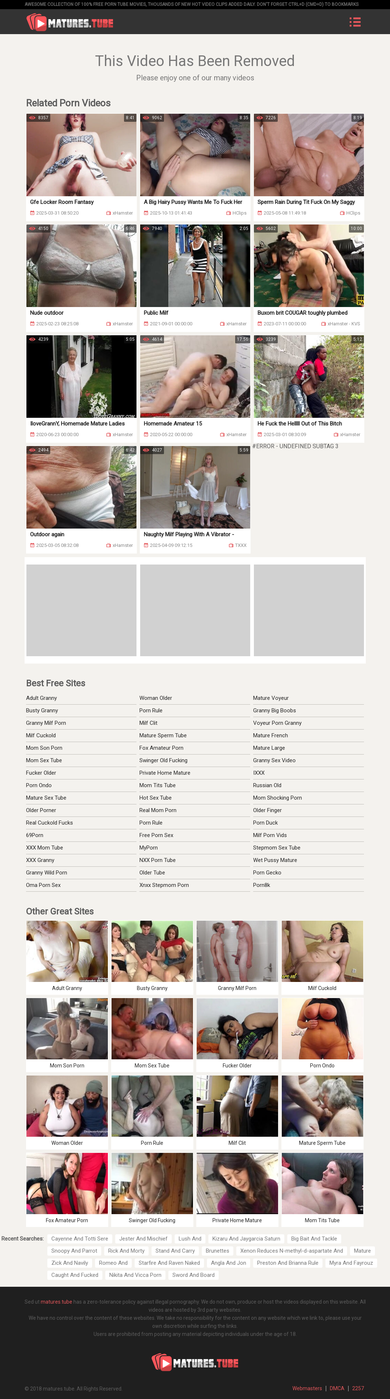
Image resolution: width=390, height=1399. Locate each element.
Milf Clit (148, 723)
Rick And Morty (126, 1251)
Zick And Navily (69, 1263)
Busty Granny (42, 710)
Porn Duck (265, 822)
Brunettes (217, 1251)
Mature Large (269, 748)
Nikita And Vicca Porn (135, 1275)
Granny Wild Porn (46, 872)
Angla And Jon (228, 1263)
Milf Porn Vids (270, 835)
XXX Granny (40, 860)
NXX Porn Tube (157, 860)
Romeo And (113, 1263)
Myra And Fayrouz (351, 1263)
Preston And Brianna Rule (287, 1263)
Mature (362, 1251)
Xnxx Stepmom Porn (164, 885)
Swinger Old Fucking (163, 760)
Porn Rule (151, 710)
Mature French (270, 735)
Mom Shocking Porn (277, 798)
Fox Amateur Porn (161, 748)
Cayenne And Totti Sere (79, 1238)
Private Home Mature (164, 773)
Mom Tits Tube (157, 785)
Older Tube (152, 872)
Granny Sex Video (274, 760)
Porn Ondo (39, 785)
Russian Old (267, 785)
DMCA (337, 1388)
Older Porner (41, 810)
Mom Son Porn (44, 748)
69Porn (34, 835)
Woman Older (155, 698)
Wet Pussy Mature (275, 860)
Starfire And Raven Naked (169, 1263)
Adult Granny (41, 698)
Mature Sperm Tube (163, 735)
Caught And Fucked (74, 1275)
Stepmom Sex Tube (276, 847)
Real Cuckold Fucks (49, 822)
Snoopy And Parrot (74, 1251)
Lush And (190, 1238)
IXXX (259, 773)
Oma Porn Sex (43, 885)
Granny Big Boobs (274, 710)
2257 (358, 1388)
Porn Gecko (267, 872)
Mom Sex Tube (44, 760)
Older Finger (267, 810)
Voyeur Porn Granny (277, 723)
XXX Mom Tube (44, 847)
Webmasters (307, 1388)
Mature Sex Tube (46, 798)
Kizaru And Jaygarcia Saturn (246, 1238)
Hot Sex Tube (155, 798)
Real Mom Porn (157, 810)
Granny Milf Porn (46, 723)
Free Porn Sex (156, 835)
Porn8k (261, 885)
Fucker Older (41, 773)
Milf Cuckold (41, 735)
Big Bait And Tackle (314, 1238)
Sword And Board (193, 1275)
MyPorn (148, 847)
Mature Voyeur (271, 698)
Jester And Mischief (143, 1238)
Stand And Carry (175, 1251)
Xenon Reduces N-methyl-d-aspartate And (291, 1251)
